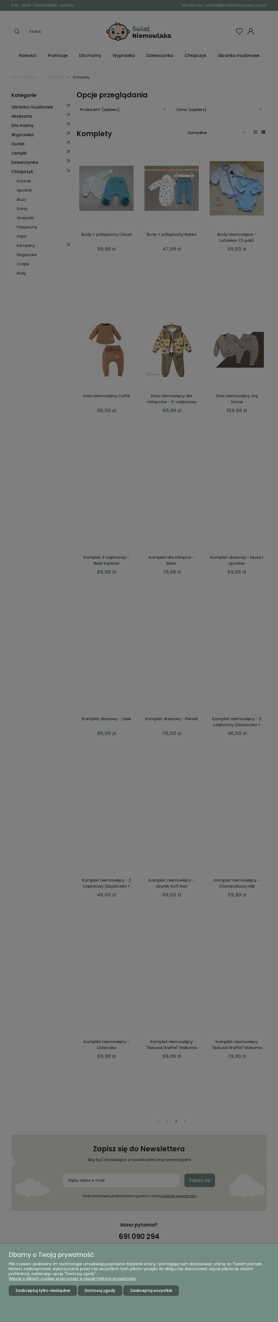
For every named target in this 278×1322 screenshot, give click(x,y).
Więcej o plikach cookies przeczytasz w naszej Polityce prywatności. (73, 1278)
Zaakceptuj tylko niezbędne (42, 1290)
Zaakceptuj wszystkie (151, 1290)
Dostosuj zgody (100, 1290)
